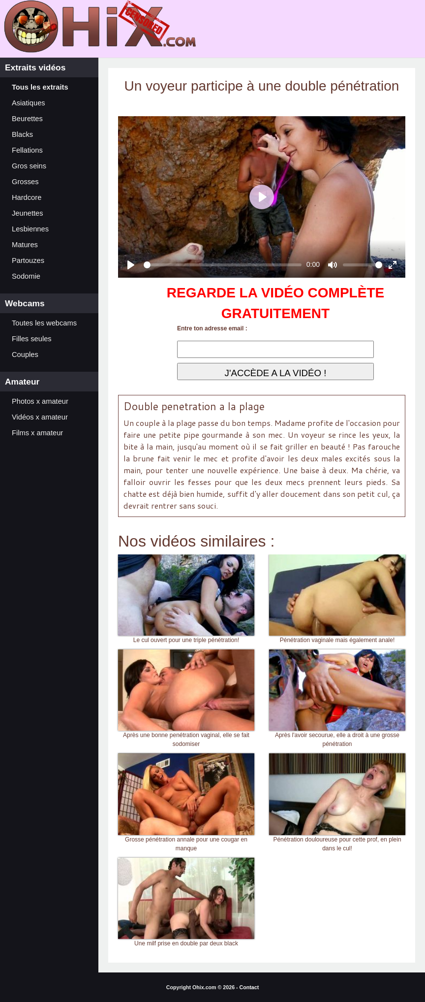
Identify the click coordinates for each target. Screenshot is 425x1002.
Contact (249, 987)
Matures (25, 245)
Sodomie (26, 276)
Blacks (22, 134)
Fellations (27, 150)
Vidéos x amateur (40, 417)
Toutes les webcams (44, 323)
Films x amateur (37, 433)
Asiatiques (28, 103)
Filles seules (32, 339)
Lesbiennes (30, 229)
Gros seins (29, 166)
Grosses (25, 182)
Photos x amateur (40, 401)
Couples (25, 354)
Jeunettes (27, 213)
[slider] (223, 265)
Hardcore (26, 197)
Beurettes (27, 119)
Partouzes (28, 260)
